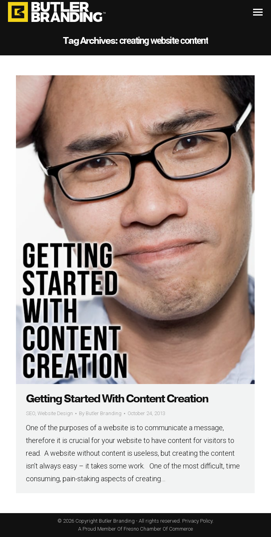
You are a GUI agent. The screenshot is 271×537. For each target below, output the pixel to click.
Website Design (55, 413)
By (100, 413)
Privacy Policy (197, 521)
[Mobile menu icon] (258, 12)
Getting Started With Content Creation (117, 398)
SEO (30, 413)
